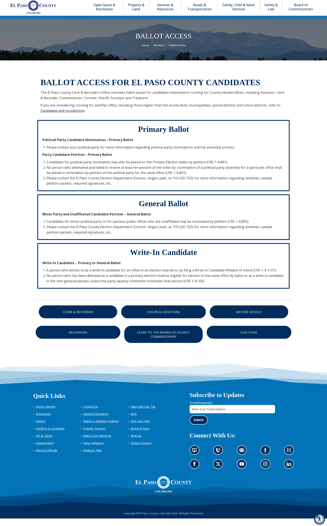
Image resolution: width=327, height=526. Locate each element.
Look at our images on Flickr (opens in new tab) (290, 459)
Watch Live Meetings (97, 443)
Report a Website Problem (101, 429)
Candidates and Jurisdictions (62, 118)
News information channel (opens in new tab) (195, 459)
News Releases (93, 450)
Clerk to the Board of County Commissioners (163, 342)
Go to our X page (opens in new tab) (219, 473)
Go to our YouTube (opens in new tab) (243, 473)
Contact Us (90, 414)
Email (201, 410)
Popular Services (94, 436)
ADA (134, 421)
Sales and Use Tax (143, 414)
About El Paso (140, 436)
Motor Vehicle (249, 319)
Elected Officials (46, 458)
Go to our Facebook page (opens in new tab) (195, 473)
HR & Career (44, 443)
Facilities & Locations (50, 436)
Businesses (43, 421)
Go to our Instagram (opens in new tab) (266, 473)
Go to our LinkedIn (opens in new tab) (290, 473)
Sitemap (136, 443)
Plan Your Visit (140, 429)
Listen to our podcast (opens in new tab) (266, 459)
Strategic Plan (92, 458)
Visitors (41, 429)
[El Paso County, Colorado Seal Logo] (163, 499)
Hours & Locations (163, 319)
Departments (45, 450)
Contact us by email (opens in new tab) (243, 459)
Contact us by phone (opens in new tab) (219, 459)
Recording (78, 340)
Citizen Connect (141, 450)
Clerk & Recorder (78, 319)
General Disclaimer (96, 421)
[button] (300, 4)
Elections (248, 340)
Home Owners (45, 414)
